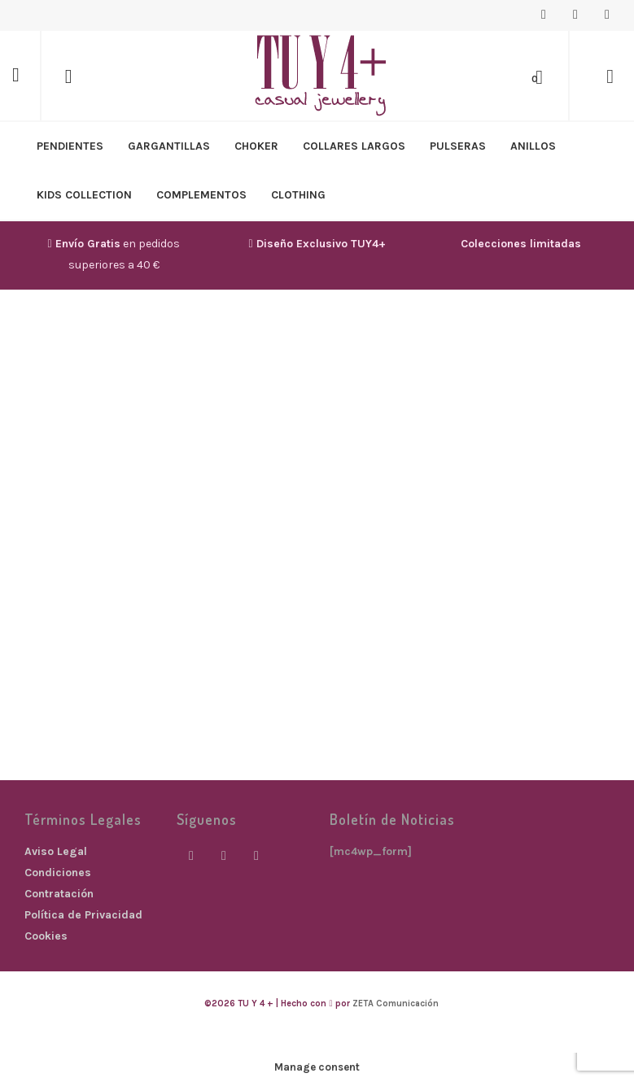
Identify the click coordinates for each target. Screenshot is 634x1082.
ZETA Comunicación (395, 1003)
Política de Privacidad (83, 915)
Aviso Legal (55, 851)
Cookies (46, 936)
